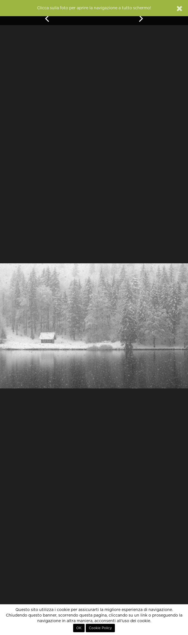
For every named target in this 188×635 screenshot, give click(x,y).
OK (79, 628)
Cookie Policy (100, 628)
